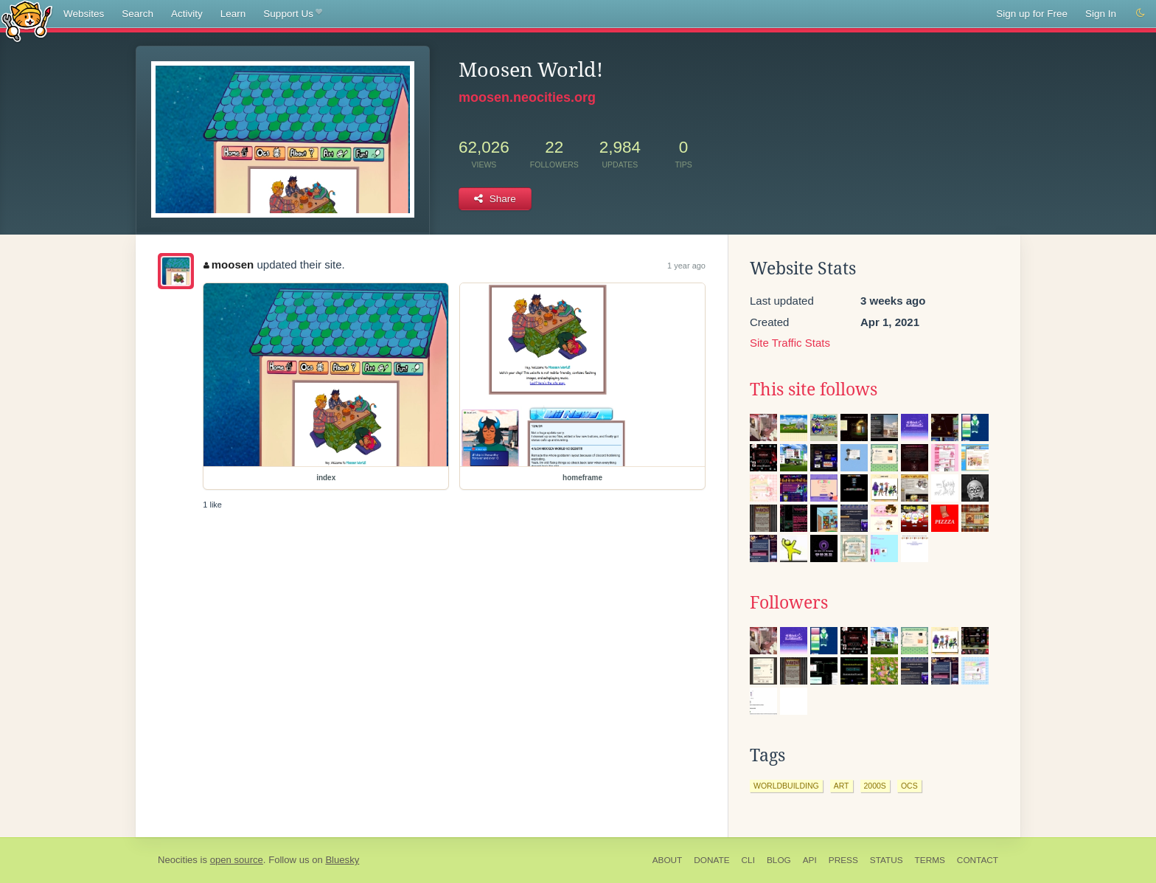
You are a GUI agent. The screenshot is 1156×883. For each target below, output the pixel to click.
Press (843, 860)
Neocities (178, 859)
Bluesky (342, 859)
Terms (930, 860)
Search (137, 13)
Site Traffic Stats (790, 342)
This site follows (813, 389)
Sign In (1100, 13)
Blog (779, 860)
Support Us (292, 14)
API (810, 860)
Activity (187, 13)
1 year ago (686, 265)
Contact (977, 860)
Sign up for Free (1032, 13)
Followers (789, 602)
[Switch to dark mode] (1140, 13)
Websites (83, 13)
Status (886, 860)
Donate (711, 860)
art (841, 785)
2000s (875, 785)
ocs (909, 785)
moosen (228, 264)
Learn (233, 13)
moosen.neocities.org (527, 97)
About (667, 860)
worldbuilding (786, 785)
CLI (748, 860)
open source (236, 859)
